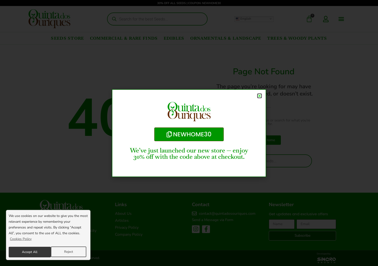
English (243, 19)
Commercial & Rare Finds (124, 38)
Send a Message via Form (212, 219)
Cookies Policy (21, 240)
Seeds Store (67, 38)
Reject (26, 252)
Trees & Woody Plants (297, 38)
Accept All (67, 252)
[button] (341, 19)
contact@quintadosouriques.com (227, 213)
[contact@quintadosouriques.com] (194, 213)
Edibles (174, 38)
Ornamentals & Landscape (225, 38)
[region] (48, 235)
